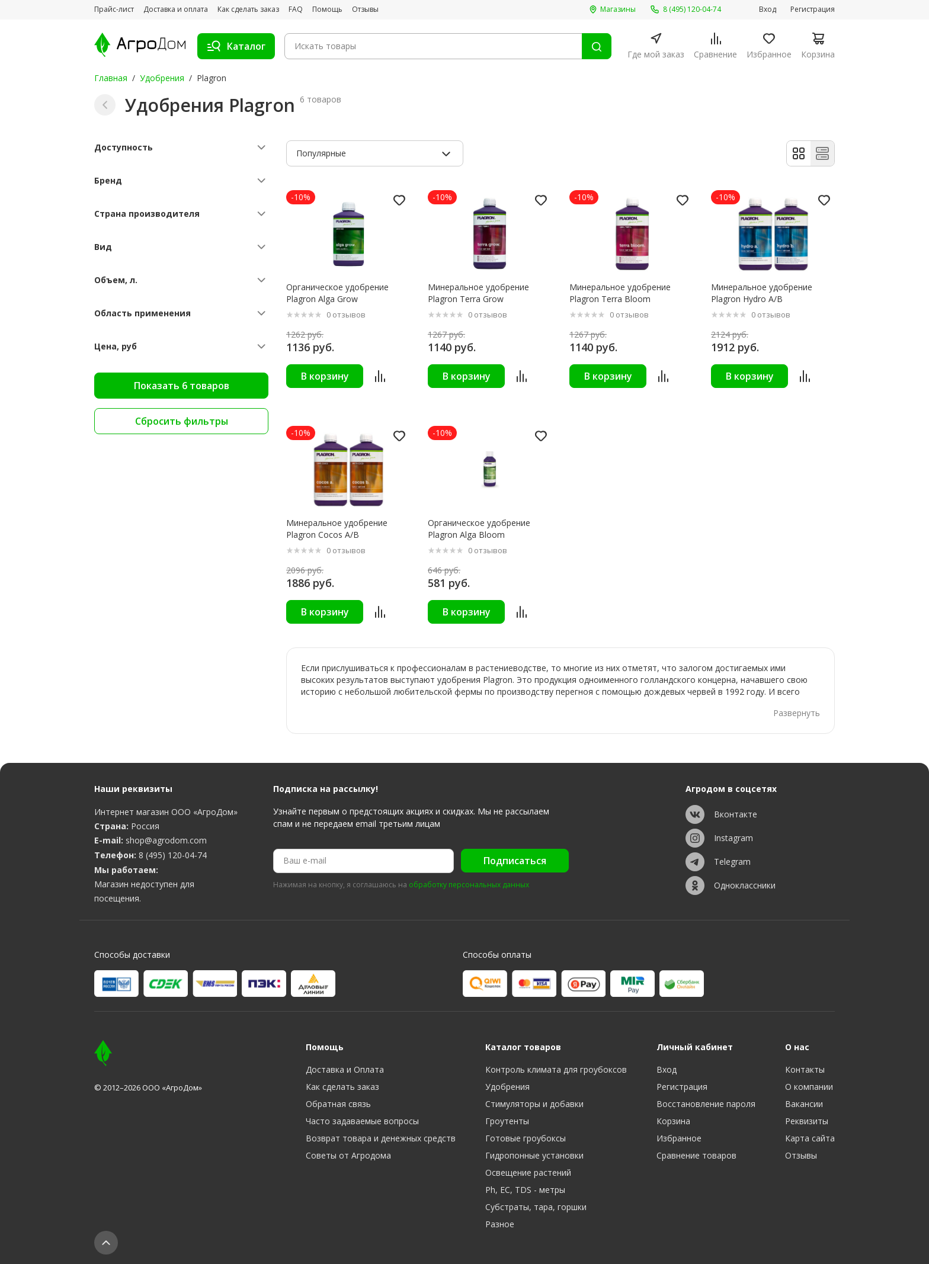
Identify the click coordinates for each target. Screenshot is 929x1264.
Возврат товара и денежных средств (381, 1138)
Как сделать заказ (248, 9)
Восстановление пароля (705, 1103)
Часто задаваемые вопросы (362, 1121)
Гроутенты (507, 1121)
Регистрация (812, 9)
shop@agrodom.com (166, 840)
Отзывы (365, 9)
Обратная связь (338, 1103)
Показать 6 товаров (181, 385)
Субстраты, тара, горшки (536, 1206)
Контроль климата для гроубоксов (556, 1069)
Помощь (327, 9)
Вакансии (804, 1103)
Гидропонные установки (534, 1155)
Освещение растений (528, 1172)
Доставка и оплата (175, 9)
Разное (499, 1224)
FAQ (296, 9)
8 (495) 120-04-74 (173, 855)
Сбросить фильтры (181, 421)
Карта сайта (810, 1138)
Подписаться (514, 860)
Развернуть (796, 712)
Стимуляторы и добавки (534, 1103)
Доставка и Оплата (345, 1069)
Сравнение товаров (696, 1155)
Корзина (673, 1121)
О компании (809, 1086)
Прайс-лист (114, 9)
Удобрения (162, 78)
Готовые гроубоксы (525, 1138)
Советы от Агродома (348, 1155)
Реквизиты (806, 1121)
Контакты (805, 1069)
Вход (767, 9)
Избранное (678, 1138)
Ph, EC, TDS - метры (525, 1189)
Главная (110, 78)
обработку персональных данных (469, 885)
